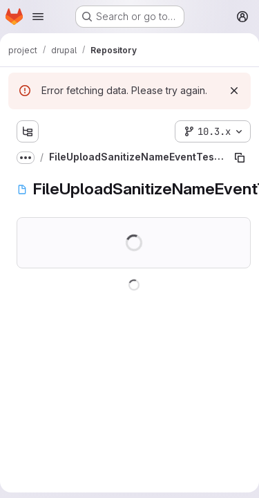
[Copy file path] (240, 158)
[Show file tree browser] (28, 131)
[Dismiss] (234, 90)
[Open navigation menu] (38, 17)
